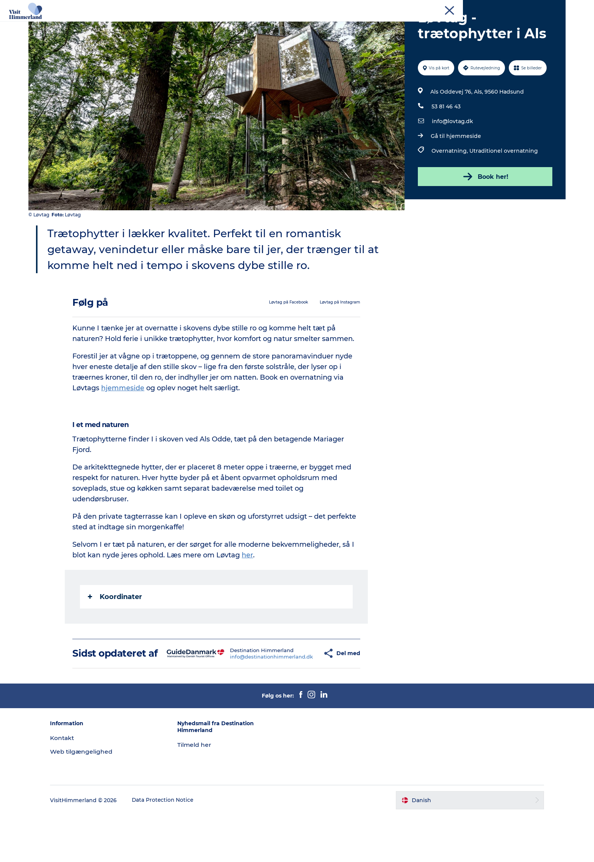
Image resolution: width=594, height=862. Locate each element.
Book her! (484, 212)
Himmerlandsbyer (256, 24)
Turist (458, 7)
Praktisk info (470, 24)
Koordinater (116, 633)
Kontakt (555, 7)
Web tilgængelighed (93, 798)
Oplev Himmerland (133, 24)
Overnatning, (450, 186)
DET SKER (308, 24)
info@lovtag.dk (451, 157)
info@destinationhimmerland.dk (253, 698)
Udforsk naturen (195, 24)
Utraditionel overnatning (503, 186)
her (248, 591)
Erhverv (481, 7)
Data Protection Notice (175, 847)
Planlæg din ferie (358, 24)
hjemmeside (123, 424)
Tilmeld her (200, 792)
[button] (304, 695)
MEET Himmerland (518, 7)
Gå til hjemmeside (455, 172)
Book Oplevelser (417, 24)
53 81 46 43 (445, 142)
